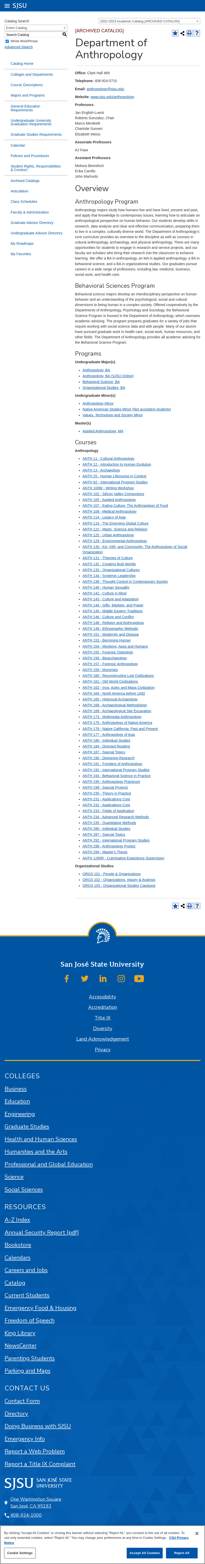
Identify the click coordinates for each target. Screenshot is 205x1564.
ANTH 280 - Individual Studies (107, 829)
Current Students (27, 1295)
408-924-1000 (26, 1515)
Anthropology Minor (98, 403)
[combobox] (149, 21)
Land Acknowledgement (102, 1039)
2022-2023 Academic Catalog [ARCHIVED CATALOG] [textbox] (139, 21)
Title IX (102, 1018)
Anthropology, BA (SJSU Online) (108, 376)
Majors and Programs (28, 95)
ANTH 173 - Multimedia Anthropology (112, 717)
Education (17, 1101)
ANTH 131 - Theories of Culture (108, 558)
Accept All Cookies (144, 1553)
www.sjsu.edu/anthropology (112, 97)
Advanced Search (19, 47)
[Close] (196, 1533)
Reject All (181, 1553)
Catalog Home (22, 64)
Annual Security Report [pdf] (42, 1232)
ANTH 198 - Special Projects (105, 787)
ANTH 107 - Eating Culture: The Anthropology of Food (125, 506)
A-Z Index (17, 1220)
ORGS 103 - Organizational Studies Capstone (119, 886)
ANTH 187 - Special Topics (104, 752)
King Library (20, 1333)
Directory (16, 1414)
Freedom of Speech (29, 1320)
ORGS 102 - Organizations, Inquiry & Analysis (119, 880)
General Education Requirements (25, 108)
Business (16, 1089)
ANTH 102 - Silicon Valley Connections (113, 494)
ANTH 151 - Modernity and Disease (111, 634)
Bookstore (18, 1245)
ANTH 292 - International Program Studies (116, 840)
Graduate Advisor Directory (32, 223)
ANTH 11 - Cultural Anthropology (109, 459)
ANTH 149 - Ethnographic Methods (110, 629)
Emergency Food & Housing (41, 1308)
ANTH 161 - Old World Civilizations (110, 681)
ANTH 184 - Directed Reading (106, 746)
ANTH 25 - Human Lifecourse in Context (114, 476)
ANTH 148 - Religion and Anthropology (113, 623)
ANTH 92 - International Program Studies (115, 482)
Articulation (19, 191)
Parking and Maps (27, 1371)
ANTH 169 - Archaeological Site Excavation (117, 711)
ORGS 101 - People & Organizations (112, 874)
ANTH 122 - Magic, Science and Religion (115, 529)
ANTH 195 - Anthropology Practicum (111, 782)
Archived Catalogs (25, 181)
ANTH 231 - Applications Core (106, 799)
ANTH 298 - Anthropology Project (109, 846)
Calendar (18, 145)
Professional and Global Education (49, 1164)
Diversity (102, 1028)
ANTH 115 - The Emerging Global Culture (115, 523)
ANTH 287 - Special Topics (104, 834)
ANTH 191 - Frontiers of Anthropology (112, 764)
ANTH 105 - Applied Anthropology (109, 500)
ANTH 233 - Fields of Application (108, 811)
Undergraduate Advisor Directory (36, 233)
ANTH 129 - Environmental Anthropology (115, 541)
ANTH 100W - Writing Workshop (108, 488)
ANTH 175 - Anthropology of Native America (117, 723)
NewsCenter (20, 1345)
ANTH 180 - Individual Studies (107, 740)
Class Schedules (24, 202)
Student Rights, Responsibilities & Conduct (36, 168)
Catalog (15, 1283)
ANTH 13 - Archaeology (101, 470)
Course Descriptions (27, 85)
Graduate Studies (27, 1126)
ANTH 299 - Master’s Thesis (105, 852)
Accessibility (102, 997)
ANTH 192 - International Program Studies (116, 770)
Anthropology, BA (96, 370)
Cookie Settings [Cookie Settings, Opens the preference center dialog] (19, 1553)
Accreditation (102, 1007)
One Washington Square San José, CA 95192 (35, 1502)
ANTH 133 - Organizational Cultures (111, 570)
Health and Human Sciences (41, 1139)
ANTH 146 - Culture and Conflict (108, 617)
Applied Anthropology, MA (103, 431)
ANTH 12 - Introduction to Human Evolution (117, 464)
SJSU (20, 5)
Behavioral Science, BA (101, 382)
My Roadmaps (22, 243)
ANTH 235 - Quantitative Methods (109, 823)
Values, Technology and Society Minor (113, 415)
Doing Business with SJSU (38, 1426)
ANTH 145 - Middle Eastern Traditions (113, 611)
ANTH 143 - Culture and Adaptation (111, 599)
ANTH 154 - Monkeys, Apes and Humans (115, 646)
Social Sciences (24, 1189)
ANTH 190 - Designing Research (109, 758)
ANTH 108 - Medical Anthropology (110, 511)
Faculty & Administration (30, 212)
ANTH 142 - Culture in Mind (104, 593)
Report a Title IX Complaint (40, 1464)
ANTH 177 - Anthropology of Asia (109, 735)
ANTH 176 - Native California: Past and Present (120, 729)
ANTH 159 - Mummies (100, 670)
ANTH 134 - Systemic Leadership (109, 576)
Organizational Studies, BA (104, 388)
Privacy (102, 1049)
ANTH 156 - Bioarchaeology (105, 658)
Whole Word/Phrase (24, 41)
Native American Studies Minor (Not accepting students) (127, 409)
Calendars (17, 1258)
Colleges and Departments (32, 74)
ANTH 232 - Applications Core (106, 805)
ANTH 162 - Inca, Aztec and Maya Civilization (119, 688)
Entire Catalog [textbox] (16, 28)
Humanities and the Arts (36, 1152)
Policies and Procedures (30, 156)
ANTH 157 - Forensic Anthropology (110, 664)
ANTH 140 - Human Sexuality (106, 587)
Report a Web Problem (35, 1451)
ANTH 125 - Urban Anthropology (108, 535)
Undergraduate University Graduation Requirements (31, 122)
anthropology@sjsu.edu (105, 89)
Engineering (20, 1114)
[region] (102, 1544)
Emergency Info (25, 1439)
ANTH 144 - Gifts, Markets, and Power (113, 605)
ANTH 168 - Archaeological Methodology (115, 705)
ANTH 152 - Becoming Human (107, 640)
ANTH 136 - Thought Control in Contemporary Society (125, 582)
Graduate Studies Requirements (36, 134)
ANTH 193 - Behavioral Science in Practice (117, 776)
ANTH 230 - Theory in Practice (107, 793)
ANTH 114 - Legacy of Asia (104, 517)
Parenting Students (30, 1358)
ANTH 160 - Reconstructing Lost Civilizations (118, 676)
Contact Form (22, 1401)
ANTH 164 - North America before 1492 (114, 693)
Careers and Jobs (26, 1270)
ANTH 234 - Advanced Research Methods (116, 817)
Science (14, 1177)
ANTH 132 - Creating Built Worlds (109, 564)
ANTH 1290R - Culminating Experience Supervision (123, 858)
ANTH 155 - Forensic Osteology (108, 652)
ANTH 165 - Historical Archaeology (110, 699)
